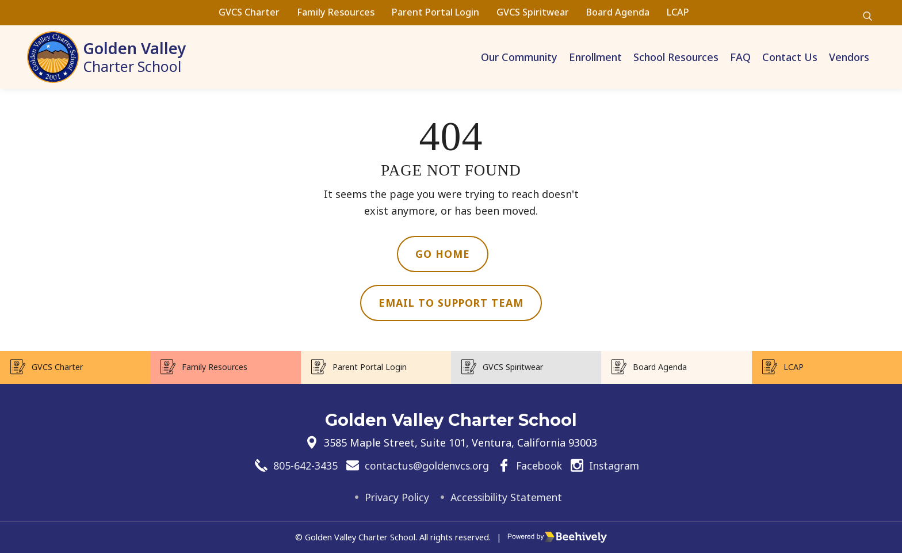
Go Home (442, 254)
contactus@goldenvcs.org (424, 465)
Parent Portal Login (435, 12)
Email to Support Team (451, 303)
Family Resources (335, 12)
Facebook (539, 465)
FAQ (740, 57)
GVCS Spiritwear (532, 12)
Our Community (519, 57)
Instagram (616, 465)
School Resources (675, 57)
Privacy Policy (394, 497)
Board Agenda (617, 12)
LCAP (678, 12)
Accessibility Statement (507, 497)
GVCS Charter (249, 12)
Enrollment (595, 57)
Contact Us (789, 57)
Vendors (849, 57)
